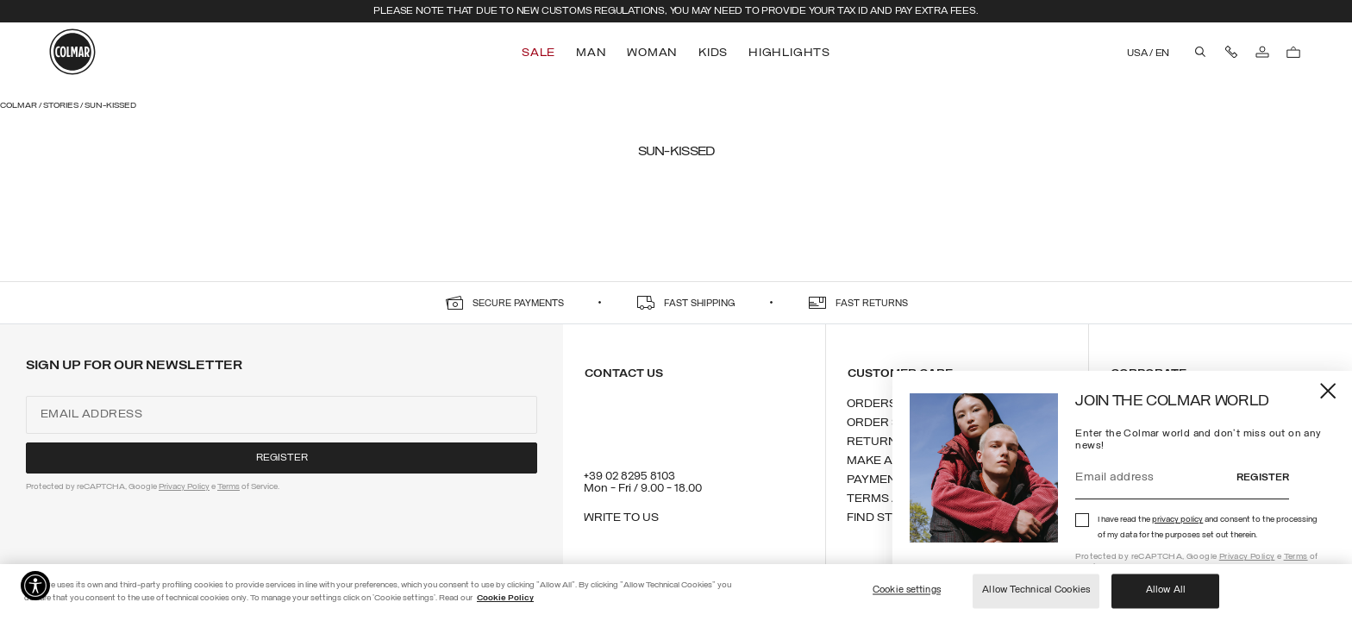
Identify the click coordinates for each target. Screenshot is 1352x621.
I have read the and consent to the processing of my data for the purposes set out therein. (1208, 527)
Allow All (1166, 591)
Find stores (886, 517)
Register (1262, 478)
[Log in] (1262, 51)
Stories (61, 105)
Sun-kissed (110, 105)
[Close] (1329, 390)
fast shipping (699, 304)
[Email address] (1155, 477)
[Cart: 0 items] (1293, 51)
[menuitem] (540, 53)
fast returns (872, 304)
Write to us (621, 517)
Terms (1296, 556)
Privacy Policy (1247, 556)
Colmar (19, 105)
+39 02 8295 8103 (629, 476)
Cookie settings (907, 591)
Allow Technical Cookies (1036, 591)
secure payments (518, 304)
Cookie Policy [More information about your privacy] (505, 598)
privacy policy (1177, 519)
